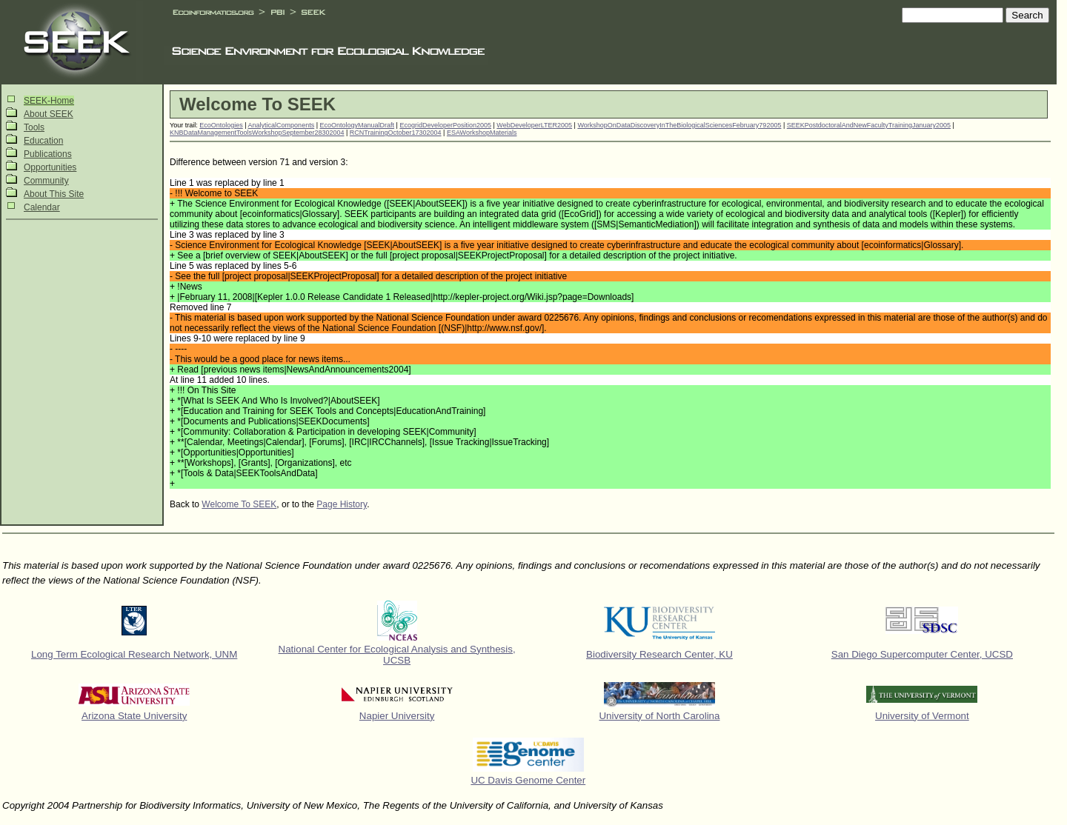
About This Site (54, 194)
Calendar (42, 207)
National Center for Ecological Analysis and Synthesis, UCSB (397, 655)
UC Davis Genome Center (528, 780)
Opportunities (50, 167)
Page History (341, 504)
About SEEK (48, 114)
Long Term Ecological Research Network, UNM (134, 654)
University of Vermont (922, 715)
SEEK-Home (49, 101)
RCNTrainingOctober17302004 (396, 132)
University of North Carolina (659, 715)
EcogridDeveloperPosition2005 (445, 125)
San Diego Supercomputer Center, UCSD (922, 654)
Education (43, 141)
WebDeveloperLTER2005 (534, 125)
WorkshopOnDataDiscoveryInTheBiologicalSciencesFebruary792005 (679, 125)
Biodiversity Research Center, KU (659, 654)
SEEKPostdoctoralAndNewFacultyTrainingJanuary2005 (869, 125)
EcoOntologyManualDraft (357, 125)
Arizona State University (134, 715)
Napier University (396, 715)
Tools (34, 127)
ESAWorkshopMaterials (482, 132)
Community (46, 181)
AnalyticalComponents (281, 125)
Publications (48, 154)
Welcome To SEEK (239, 504)
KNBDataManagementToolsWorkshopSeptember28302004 (257, 132)
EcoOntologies (221, 125)
